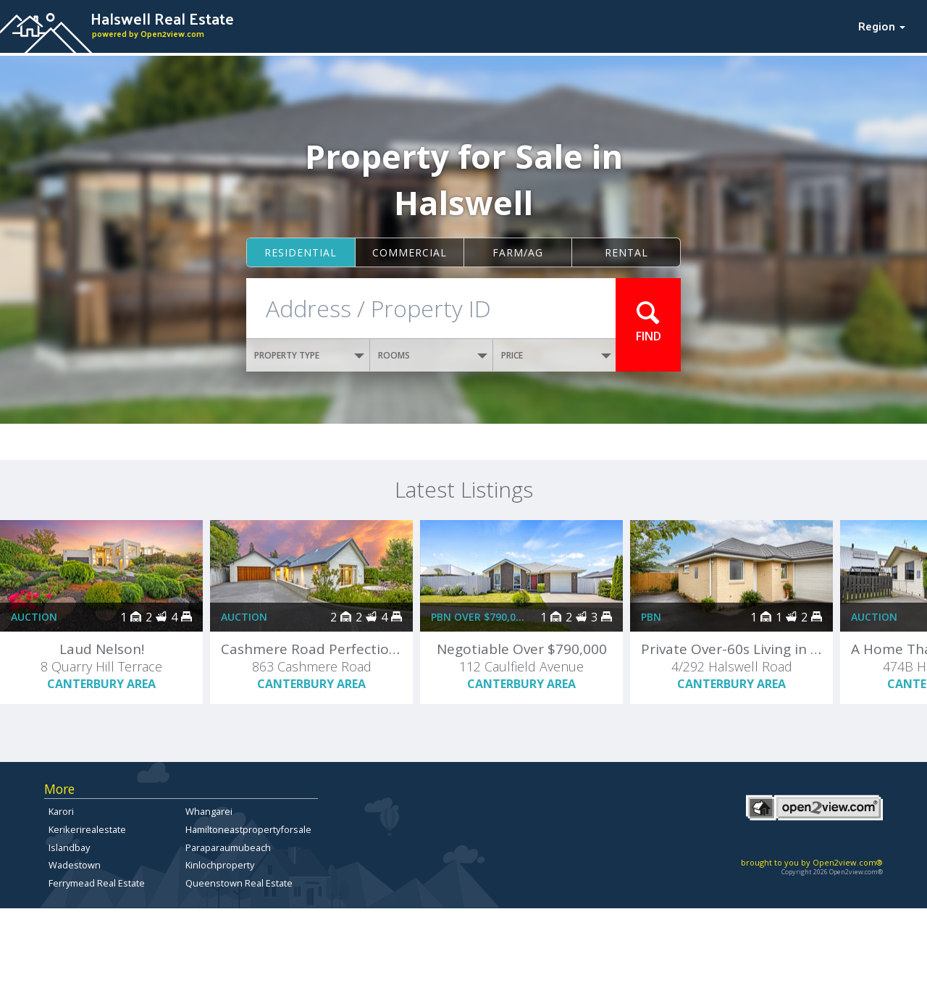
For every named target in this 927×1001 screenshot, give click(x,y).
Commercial (409, 252)
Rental (626, 252)
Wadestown (75, 864)
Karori (61, 811)
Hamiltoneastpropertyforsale (248, 829)
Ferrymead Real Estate (97, 882)
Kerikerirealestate (87, 829)
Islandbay (69, 847)
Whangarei (208, 811)
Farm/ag (517, 252)
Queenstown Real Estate (239, 882)
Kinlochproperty (219, 864)
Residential (300, 252)
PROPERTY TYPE (309, 355)
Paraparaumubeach (228, 847)
